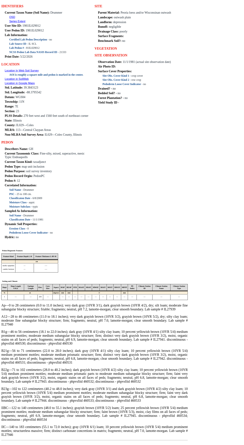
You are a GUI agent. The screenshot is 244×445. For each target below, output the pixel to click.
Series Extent (17, 21)
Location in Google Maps (20, 83)
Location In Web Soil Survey (22, 70)
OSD (12, 17)
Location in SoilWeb (17, 79)
